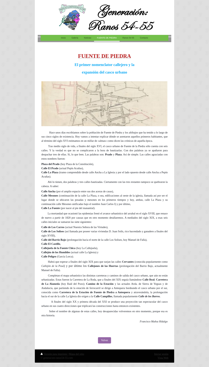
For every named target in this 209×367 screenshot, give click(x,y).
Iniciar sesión (161, 354)
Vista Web (163, 357)
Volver (104, 340)
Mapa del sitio (76, 354)
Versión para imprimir (54, 354)
